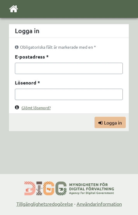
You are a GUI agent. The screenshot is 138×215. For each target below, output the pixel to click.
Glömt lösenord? (36, 107)
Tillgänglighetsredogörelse (44, 204)
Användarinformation (99, 204)
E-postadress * (32, 56)
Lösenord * (27, 82)
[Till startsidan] (13, 10)
